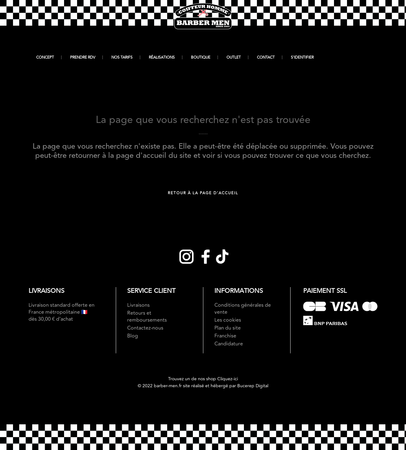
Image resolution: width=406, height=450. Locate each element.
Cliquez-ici (227, 379)
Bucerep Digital (252, 385)
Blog (132, 335)
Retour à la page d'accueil (203, 193)
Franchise (225, 335)
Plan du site (227, 328)
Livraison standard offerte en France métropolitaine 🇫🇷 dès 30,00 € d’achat (62, 312)
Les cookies (227, 320)
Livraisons (138, 305)
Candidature (228, 343)
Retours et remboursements (147, 317)
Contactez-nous (145, 328)
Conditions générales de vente (242, 309)
